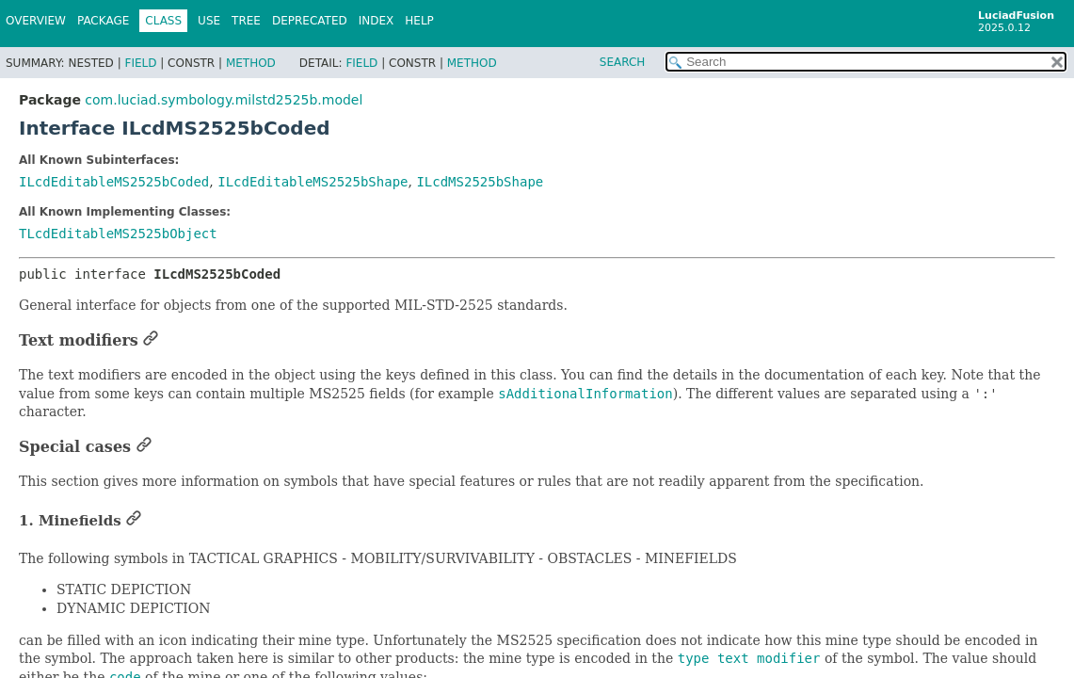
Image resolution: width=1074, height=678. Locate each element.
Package (103, 20)
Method (251, 63)
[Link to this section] (150, 340)
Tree (246, 20)
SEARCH (623, 62)
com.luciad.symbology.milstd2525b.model (223, 99)
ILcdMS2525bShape (479, 181)
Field (140, 63)
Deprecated (309, 20)
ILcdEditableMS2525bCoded (114, 181)
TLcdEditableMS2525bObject (118, 233)
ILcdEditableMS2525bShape (312, 181)
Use (209, 20)
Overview (36, 20)
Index (376, 20)
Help (419, 20)
